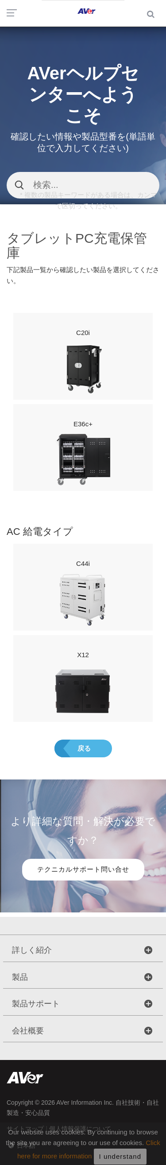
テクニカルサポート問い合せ (83, 869)
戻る (84, 748)
